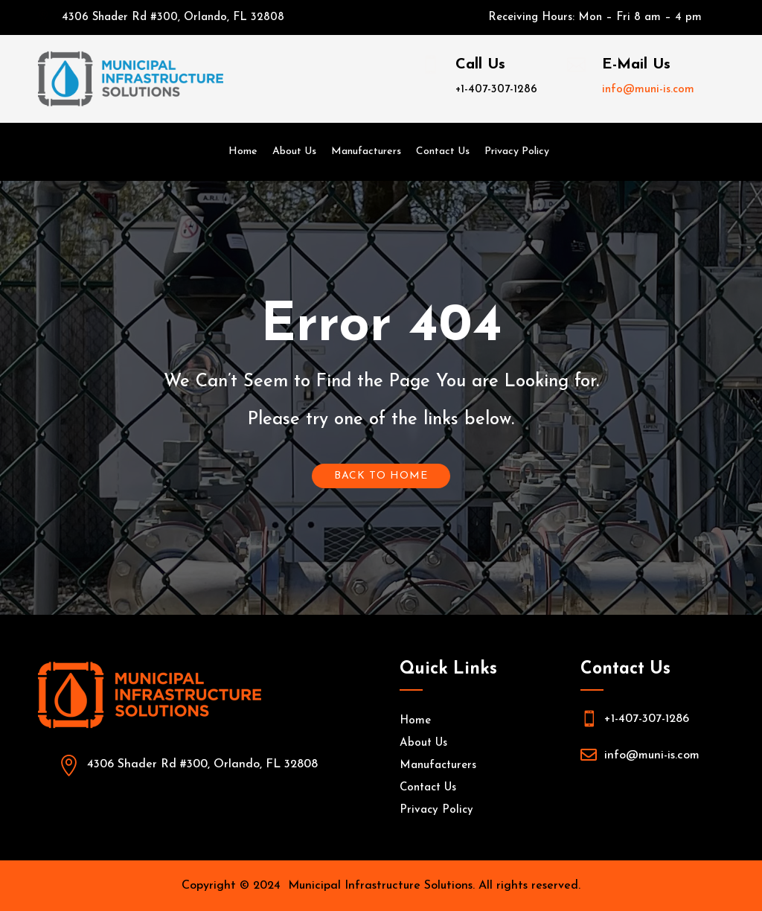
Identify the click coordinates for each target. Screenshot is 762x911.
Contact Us (443, 151)
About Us (294, 151)
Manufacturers (366, 151)
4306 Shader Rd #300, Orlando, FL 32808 (173, 17)
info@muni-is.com (648, 89)
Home (242, 151)
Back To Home (381, 476)
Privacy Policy (516, 151)
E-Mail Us (636, 64)
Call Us (480, 64)
